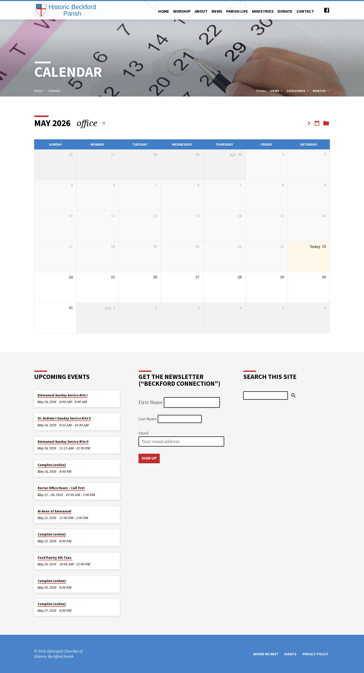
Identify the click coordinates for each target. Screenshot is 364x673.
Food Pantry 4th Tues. (55, 557)
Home (163, 11)
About (201, 11)
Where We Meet (266, 654)
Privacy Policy (315, 654)
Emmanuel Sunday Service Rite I (62, 395)
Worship (182, 11)
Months (321, 91)
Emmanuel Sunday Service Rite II (63, 441)
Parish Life (237, 11)
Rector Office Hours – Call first (61, 488)
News (217, 11)
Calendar (54, 91)
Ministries (263, 11)
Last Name (148, 418)
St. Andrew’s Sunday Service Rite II (64, 418)
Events (261, 91)
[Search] (265, 395)
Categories (298, 91)
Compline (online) (52, 465)
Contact (305, 11)
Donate (285, 11)
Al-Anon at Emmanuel (54, 511)
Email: (144, 433)
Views (276, 91)
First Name (151, 402)
